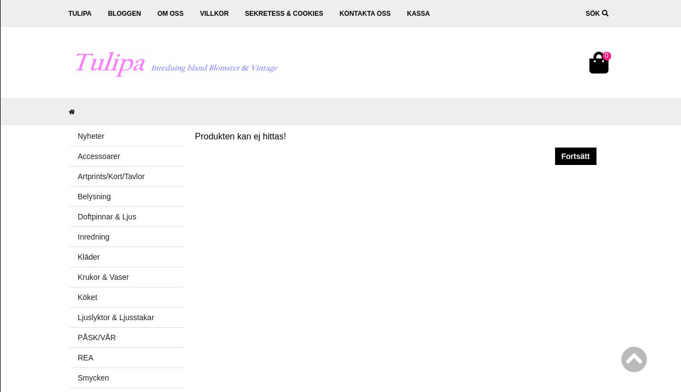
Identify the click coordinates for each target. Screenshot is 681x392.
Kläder (89, 257)
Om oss (171, 13)
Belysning (94, 196)
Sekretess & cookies (284, 13)
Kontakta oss (365, 13)
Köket (88, 297)
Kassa (418, 13)
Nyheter (91, 136)
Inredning (94, 236)
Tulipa (80, 13)
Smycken (94, 377)
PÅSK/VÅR (97, 337)
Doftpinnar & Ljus (107, 216)
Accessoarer (99, 156)
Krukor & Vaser (103, 277)
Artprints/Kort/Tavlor (111, 176)
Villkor (214, 13)
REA (86, 357)
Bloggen (124, 13)
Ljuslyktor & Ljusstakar (116, 317)
